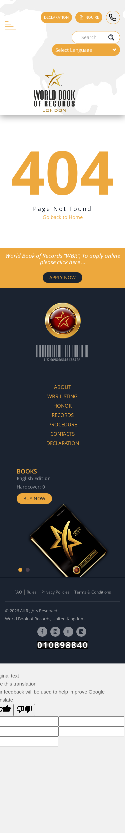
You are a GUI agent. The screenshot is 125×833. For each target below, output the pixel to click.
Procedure (62, 424)
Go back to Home (63, 217)
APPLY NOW (62, 277)
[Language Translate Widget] (86, 50)
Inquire (89, 17)
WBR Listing (62, 396)
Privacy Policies (55, 592)
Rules (32, 592)
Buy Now (34, 498)
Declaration (56, 17)
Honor (62, 405)
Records (63, 415)
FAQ (18, 592)
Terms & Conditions (92, 592)
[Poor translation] (24, 710)
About (62, 387)
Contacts (62, 433)
